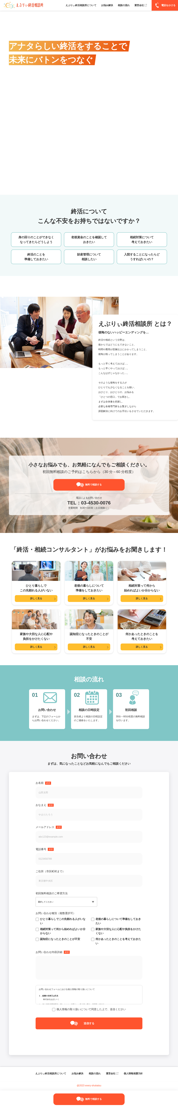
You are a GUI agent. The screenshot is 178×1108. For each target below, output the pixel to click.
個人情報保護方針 (133, 1074)
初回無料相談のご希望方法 (52, 893)
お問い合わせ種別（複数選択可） (56, 913)
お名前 (43, 783)
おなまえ (45, 805)
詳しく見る (36, 598)
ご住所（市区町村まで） (50, 871)
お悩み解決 (77, 1074)
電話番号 (45, 849)
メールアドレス (49, 827)
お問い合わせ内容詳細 (53, 952)
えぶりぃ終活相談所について (50, 1074)
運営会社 (110, 1074)
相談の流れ (95, 1074)
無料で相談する (93, 484)
